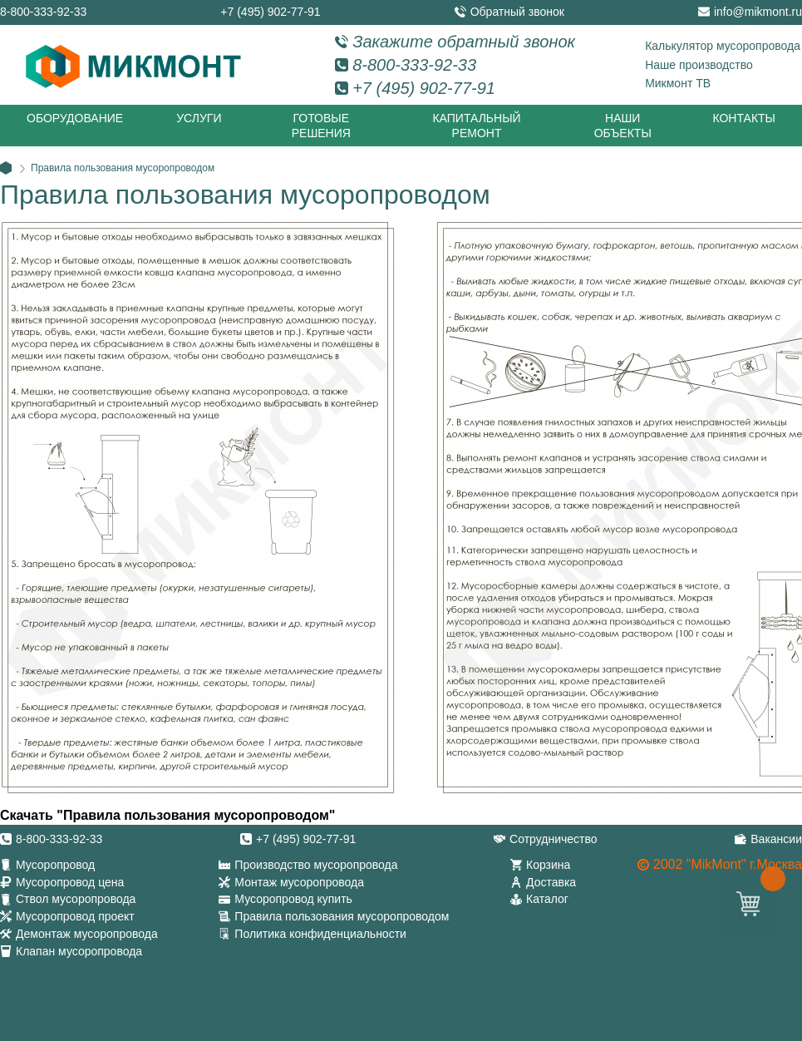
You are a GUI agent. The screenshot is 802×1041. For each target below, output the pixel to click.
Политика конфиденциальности (320, 933)
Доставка (551, 882)
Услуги (198, 118)
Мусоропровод (55, 864)
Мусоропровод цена (70, 882)
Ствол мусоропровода (75, 898)
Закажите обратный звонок (463, 41)
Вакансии (776, 839)
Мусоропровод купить (293, 898)
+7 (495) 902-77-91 (270, 11)
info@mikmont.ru (758, 11)
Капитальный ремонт (476, 125)
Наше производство (699, 65)
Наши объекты (623, 125)
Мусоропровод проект (75, 916)
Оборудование (75, 118)
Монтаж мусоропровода (299, 882)
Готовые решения (321, 125)
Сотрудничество (553, 839)
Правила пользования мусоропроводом (341, 916)
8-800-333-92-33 (43, 11)
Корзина (548, 864)
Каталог (547, 898)
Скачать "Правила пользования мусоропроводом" (167, 815)
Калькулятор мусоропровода (722, 45)
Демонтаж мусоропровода (87, 933)
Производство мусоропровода (315, 864)
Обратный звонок (517, 11)
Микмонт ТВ (678, 83)
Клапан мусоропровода (79, 951)
